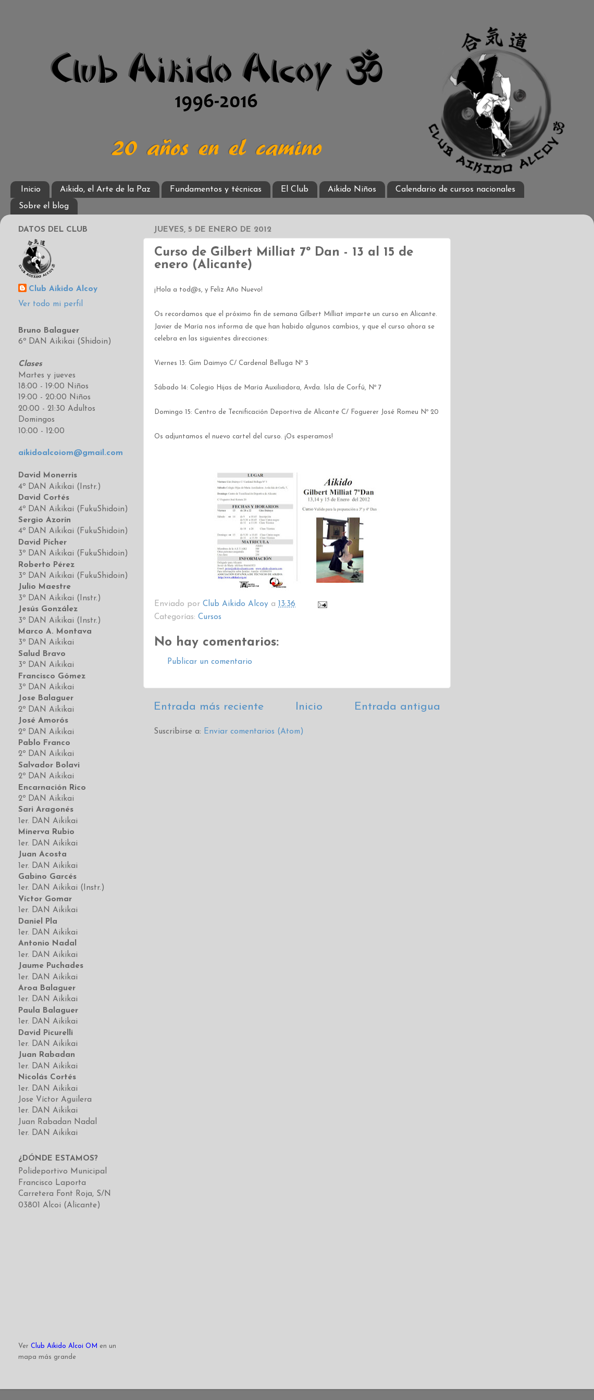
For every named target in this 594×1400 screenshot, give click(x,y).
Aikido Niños (352, 189)
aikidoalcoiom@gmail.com (70, 453)
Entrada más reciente (209, 706)
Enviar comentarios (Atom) (254, 732)
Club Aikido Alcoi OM (64, 1346)
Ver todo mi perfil (50, 304)
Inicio (31, 189)
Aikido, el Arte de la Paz (105, 189)
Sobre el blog (44, 206)
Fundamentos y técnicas (216, 189)
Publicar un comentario (209, 662)
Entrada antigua (397, 706)
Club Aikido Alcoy (63, 289)
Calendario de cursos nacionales (455, 189)
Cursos (209, 617)
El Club (294, 189)
